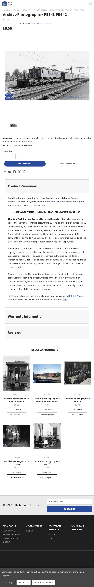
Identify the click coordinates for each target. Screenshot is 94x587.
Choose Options (16, 415)
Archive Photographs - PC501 (16, 463)
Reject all (23, 582)
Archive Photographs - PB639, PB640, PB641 (47, 400)
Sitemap (6, 542)
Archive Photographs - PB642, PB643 (16, 400)
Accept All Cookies (43, 582)
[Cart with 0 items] (84, 3)
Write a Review (44, 23)
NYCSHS (51, 534)
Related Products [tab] (44, 350)
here (53, 201)
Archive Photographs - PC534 (77, 400)
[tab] (47, 186)
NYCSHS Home (9, 531)
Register (17, 538)
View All (52, 538)
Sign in (6, 538)
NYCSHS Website (76, 296)
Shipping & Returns (11, 534)
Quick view (16, 409)
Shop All (29, 531)
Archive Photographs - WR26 (47, 463)
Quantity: (8, 151)
